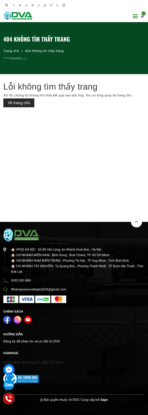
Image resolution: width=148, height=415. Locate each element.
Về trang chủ (19, 102)
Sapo (104, 400)
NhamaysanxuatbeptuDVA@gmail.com (38, 289)
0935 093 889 (21, 280)
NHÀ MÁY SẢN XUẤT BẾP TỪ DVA (33, 362)
